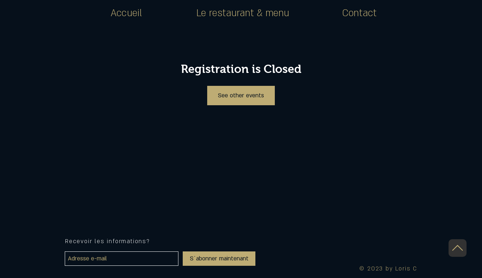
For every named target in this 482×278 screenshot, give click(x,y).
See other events (241, 95)
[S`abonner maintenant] (219, 258)
